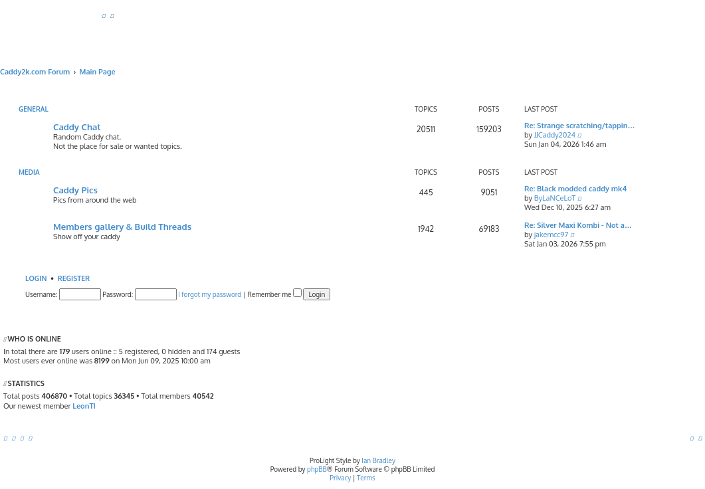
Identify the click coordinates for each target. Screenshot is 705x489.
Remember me (274, 294)
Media (29, 172)
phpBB (317, 469)
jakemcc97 (551, 234)
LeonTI (84, 406)
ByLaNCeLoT (555, 198)
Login (36, 278)
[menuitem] (104, 15)
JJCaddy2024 (554, 135)
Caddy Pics (75, 189)
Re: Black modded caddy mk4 (575, 188)
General (34, 109)
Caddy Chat (77, 126)
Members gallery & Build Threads (122, 226)
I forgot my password (209, 294)
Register (74, 278)
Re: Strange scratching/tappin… (579, 125)
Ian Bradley (378, 460)
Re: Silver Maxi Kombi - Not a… (578, 225)
